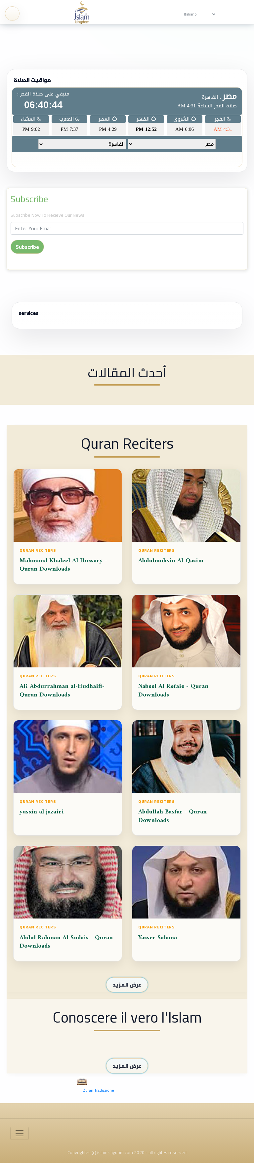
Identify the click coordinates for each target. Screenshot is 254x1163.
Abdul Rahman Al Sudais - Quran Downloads (66, 945)
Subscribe (29, 199)
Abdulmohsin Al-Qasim (170, 564)
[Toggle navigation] (19, 1133)
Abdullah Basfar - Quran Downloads (172, 819)
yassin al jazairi (42, 815)
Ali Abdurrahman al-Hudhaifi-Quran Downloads (62, 694)
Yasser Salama (157, 941)
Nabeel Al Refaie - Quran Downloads (173, 694)
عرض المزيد (127, 985)
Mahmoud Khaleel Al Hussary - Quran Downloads (63, 568)
